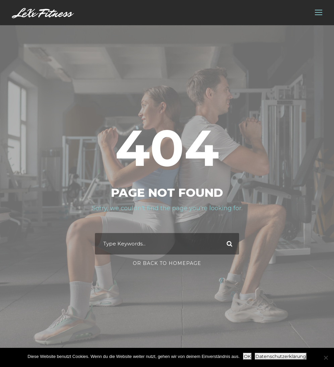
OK (247, 356)
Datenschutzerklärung (281, 356)
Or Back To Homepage (167, 263)
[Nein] (325, 357)
